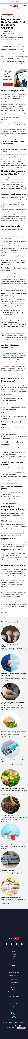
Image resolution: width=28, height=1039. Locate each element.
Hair (22, 8)
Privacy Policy (4, 613)
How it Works (14, 959)
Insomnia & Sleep (14, 994)
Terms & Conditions (13, 1022)
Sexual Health (3, 8)
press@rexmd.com (14, 975)
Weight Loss (9, 8)
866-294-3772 (14, 1004)
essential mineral (15, 94)
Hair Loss (14, 989)
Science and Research (7, 15)
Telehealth (4, 1022)
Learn (14, 963)
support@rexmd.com (14, 1006)
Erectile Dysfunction (14, 982)
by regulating (21, 279)
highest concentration (7, 391)
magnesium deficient (16, 167)
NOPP (2, 1024)
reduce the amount (6, 366)
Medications (14, 954)
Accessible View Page (12, 1025)
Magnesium (4, 37)
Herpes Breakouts (14, 996)
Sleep (14, 8)
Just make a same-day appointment (11, 602)
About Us (14, 965)
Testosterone (18, 8)
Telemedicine (14, 968)
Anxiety (25, 8)
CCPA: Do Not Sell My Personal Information (15, 1024)
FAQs (14, 961)
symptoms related (17, 553)
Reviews (14, 956)
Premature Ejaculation (14, 992)
